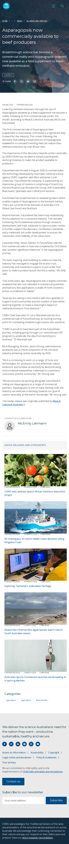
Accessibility (37, 752)
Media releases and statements (25, 445)
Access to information (14, 752)
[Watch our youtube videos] (38, 744)
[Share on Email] (34, 81)
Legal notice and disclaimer (16, 757)
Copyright (53, 752)
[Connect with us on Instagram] (11, 744)
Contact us (13, 781)
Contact (8, 75)
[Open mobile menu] (53, 6)
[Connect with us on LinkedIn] (18, 744)
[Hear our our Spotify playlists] (24, 744)
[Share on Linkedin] (28, 81)
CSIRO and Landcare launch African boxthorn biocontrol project (34, 493)
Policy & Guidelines (46, 757)
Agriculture (11, 700)
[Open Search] (62, 6)
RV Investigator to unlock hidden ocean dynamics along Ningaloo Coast (34, 540)
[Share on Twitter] (21, 81)
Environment (41, 700)
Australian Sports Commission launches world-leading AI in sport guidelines (35, 678)
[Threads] (31, 744)
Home (5, 20)
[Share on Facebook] (14, 81)
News (19, 20)
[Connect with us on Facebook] (4, 744)
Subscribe (56, 800)
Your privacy (9, 762)
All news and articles (37, 20)
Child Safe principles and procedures (43, 771)
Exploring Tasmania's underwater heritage (27, 586)
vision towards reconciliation (37, 837)
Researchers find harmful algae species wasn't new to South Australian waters (33, 631)
